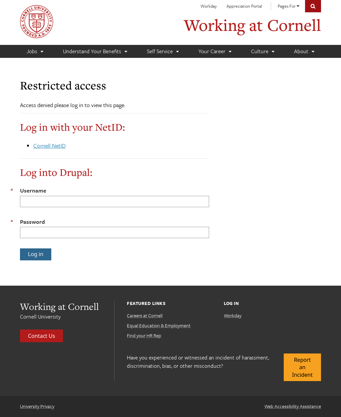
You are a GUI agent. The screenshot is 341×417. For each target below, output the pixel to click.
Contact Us (41, 336)
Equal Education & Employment (158, 325)
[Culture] (262, 51)
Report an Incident (302, 367)
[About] (304, 51)
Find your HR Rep (144, 335)
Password (32, 221)
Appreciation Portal (244, 6)
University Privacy (37, 406)
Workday (208, 6)
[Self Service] (162, 51)
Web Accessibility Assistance (292, 406)
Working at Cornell (252, 25)
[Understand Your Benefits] (95, 51)
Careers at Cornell (145, 315)
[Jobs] (35, 51)
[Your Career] (215, 51)
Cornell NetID (49, 145)
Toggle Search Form (313, 6)
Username (33, 190)
